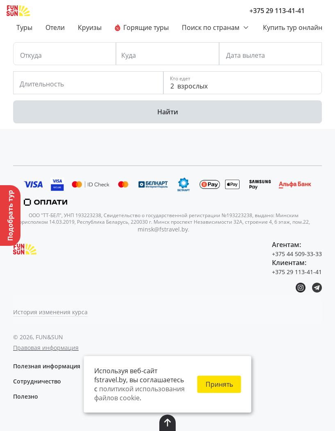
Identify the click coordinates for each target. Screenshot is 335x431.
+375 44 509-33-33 (297, 254)
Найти (167, 111)
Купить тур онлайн (292, 27)
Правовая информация (46, 348)
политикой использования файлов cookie (139, 393)
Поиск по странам (216, 27)
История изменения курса (50, 312)
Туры (24, 27)
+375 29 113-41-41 (277, 11)
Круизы (90, 27)
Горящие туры (142, 27)
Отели (55, 27)
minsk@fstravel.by (163, 229)
